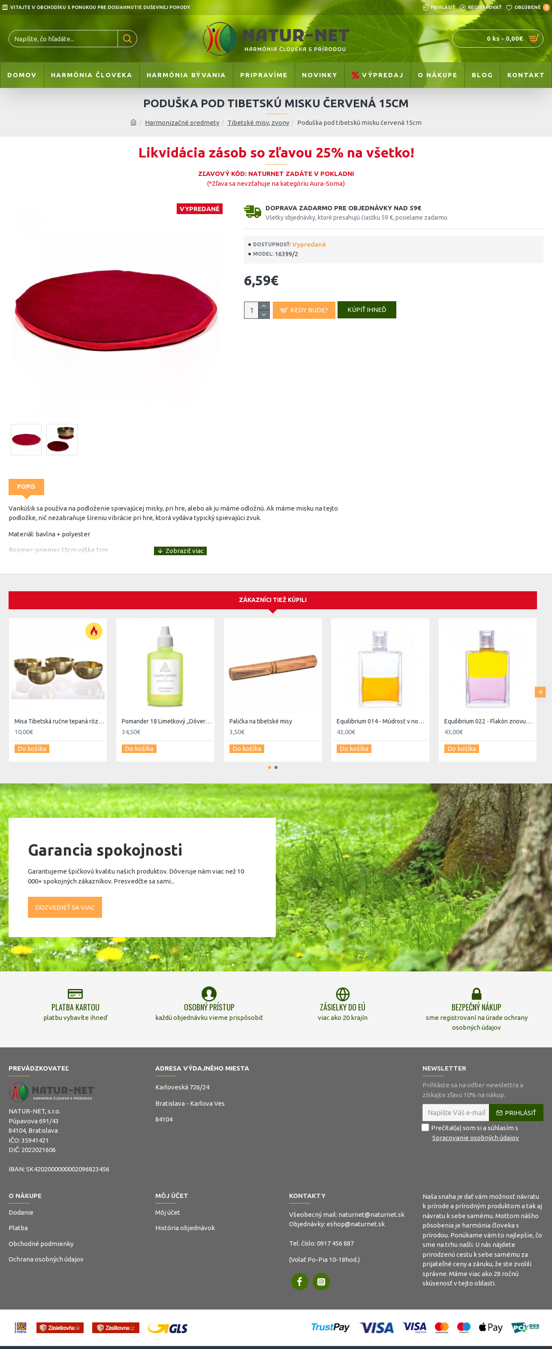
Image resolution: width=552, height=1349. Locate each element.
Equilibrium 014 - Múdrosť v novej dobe (382, 711)
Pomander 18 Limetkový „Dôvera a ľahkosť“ (167, 711)
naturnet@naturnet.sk (371, 1208)
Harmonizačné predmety (182, 122)
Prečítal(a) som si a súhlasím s (471, 1127)
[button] (540, 679)
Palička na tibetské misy (260, 711)
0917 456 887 (335, 1237)
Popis (26, 486)
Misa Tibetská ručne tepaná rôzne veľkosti (60, 711)
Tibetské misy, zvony (258, 122)
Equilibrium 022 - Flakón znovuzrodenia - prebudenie (489, 711)
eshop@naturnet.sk (355, 1218)
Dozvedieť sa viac (65, 893)
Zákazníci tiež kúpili (273, 590)
